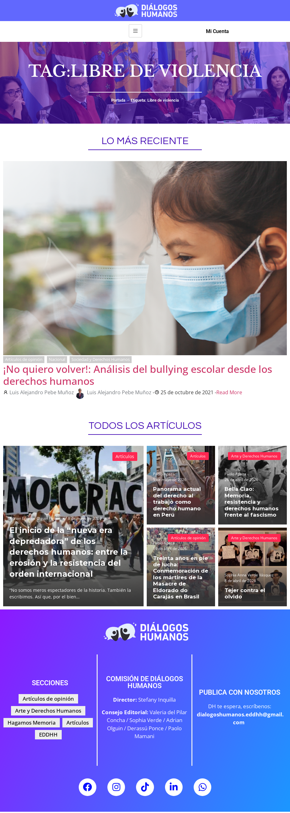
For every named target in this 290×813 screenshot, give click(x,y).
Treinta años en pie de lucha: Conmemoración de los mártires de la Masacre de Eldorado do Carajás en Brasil (180, 582)
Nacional (57, 359)
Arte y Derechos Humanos (254, 456)
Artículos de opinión (24, 359)
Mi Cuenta (217, 31)
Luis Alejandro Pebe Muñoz (41, 392)
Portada (118, 100)
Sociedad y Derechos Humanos (100, 359)
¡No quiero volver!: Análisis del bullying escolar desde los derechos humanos (137, 375)
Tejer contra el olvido (252, 597)
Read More (229, 392)
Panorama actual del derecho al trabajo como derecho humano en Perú (180, 506)
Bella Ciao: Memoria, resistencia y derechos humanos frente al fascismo (251, 506)
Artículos (125, 456)
